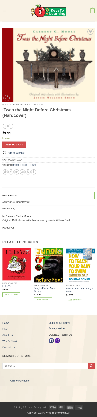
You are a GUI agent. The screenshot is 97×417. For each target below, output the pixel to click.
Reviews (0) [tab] (8, 208)
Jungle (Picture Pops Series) (44, 289)
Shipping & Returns (59, 323)
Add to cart (14, 144)
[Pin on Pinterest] (28, 171)
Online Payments (19, 380)
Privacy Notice (57, 328)
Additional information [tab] (16, 202)
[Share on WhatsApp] (5, 171)
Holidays (38, 105)
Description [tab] (9, 195)
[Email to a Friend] (22, 171)
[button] (4, 11)
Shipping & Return (22, 407)
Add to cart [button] (11, 295)
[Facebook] (51, 340)
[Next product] (5, 126)
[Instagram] (57, 340)
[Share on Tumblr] (33, 171)
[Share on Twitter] (16, 171)
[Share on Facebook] (11, 171)
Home (5, 105)
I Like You (7, 286)
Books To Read (20, 105)
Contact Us (8, 347)
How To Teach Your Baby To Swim (80, 290)
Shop (5, 329)
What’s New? (9, 341)
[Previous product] (10, 126)
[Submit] (91, 366)
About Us (7, 335)
